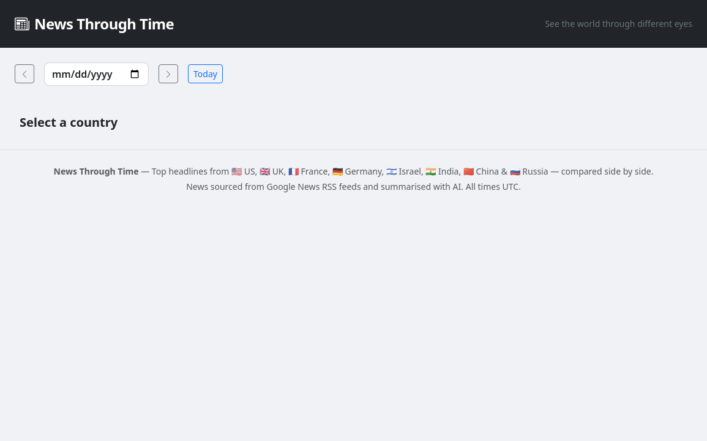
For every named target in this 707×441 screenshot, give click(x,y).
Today (205, 74)
